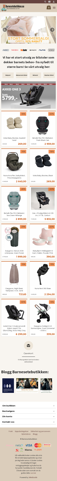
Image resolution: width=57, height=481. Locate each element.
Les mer (33, 473)
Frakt (11, 431)
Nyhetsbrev (26, 434)
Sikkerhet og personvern (40, 431)
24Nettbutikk (32, 477)
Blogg (35, 434)
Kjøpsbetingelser (21, 431)
